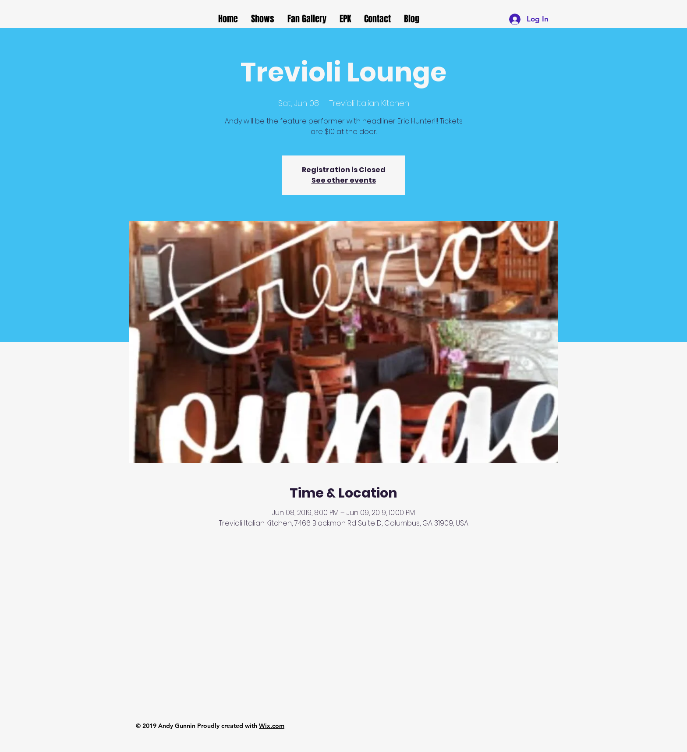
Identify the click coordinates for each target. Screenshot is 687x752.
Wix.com (271, 726)
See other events (344, 180)
